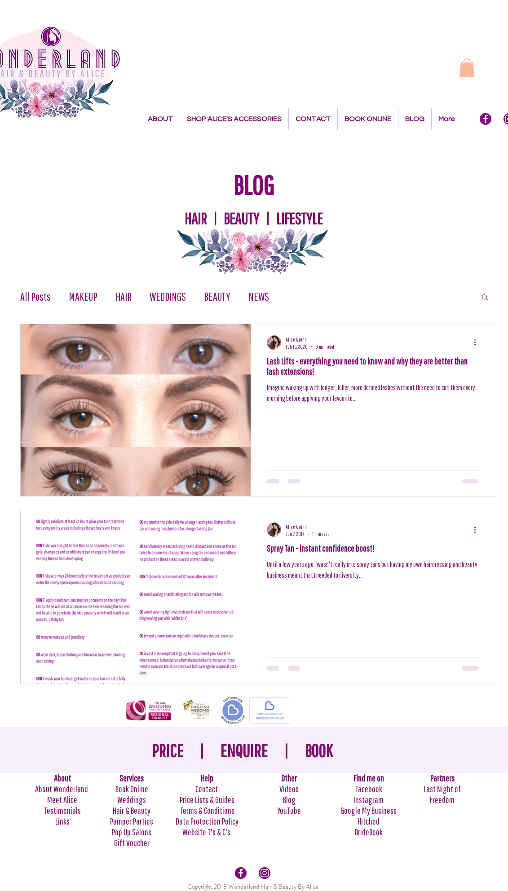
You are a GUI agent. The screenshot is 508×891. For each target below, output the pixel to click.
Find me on (368, 778)
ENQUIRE (244, 750)
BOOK (319, 750)
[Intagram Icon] (265, 873)
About (62, 778)
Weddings (131, 799)
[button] (467, 67)
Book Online (131, 789)
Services (131, 778)
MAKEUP (83, 296)
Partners (442, 778)
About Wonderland (62, 789)
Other (289, 778)
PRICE (167, 750)
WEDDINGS (168, 296)
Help (207, 778)
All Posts (35, 296)
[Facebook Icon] (486, 119)
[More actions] (478, 342)
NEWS (258, 296)
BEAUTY (217, 296)
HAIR (123, 296)
